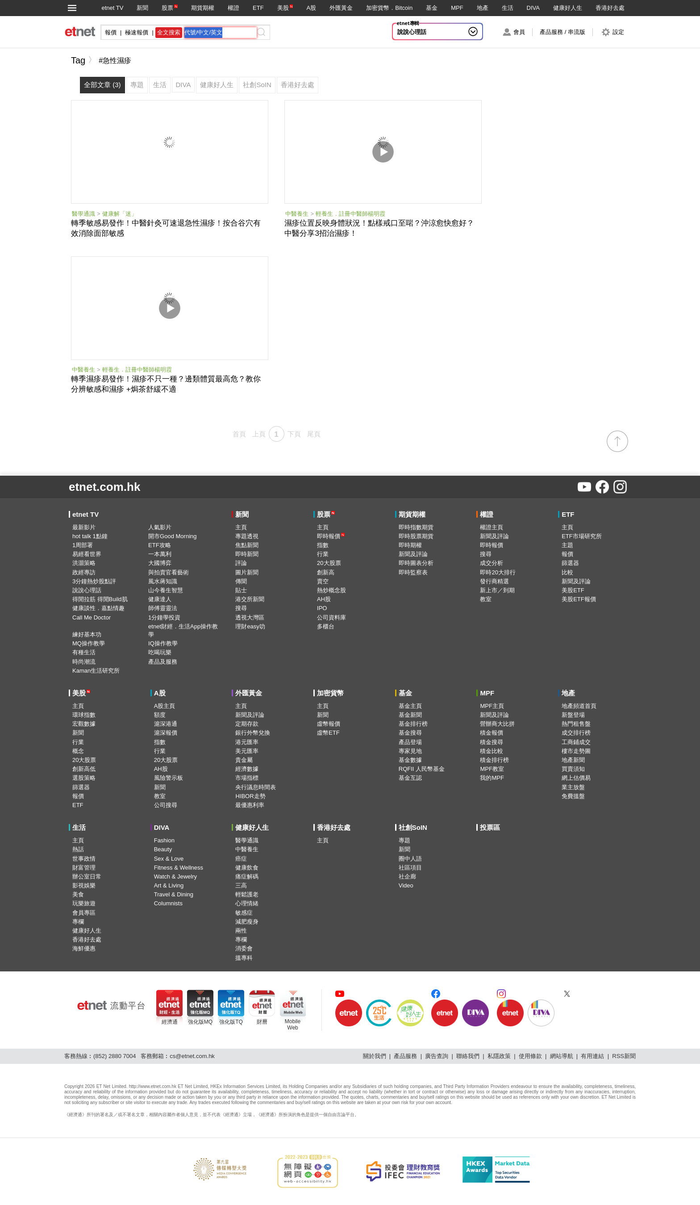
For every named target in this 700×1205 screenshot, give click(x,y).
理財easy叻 (250, 626)
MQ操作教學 (88, 643)
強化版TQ (231, 1022)
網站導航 (561, 1056)
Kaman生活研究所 (96, 670)
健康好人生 (567, 7)
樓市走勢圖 (576, 751)
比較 (567, 572)
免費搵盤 (573, 796)
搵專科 (244, 957)
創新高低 (84, 769)
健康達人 (159, 599)
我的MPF (492, 777)
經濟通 (170, 1022)
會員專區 (84, 912)
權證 (233, 7)
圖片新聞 (246, 572)
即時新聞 (246, 554)
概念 (78, 751)
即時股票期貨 (416, 536)
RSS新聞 (624, 1056)
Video (406, 885)
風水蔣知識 (162, 581)
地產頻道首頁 (579, 706)
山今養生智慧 (165, 590)
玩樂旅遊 (84, 903)
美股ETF (573, 590)
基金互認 (410, 777)
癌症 (241, 858)
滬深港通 (165, 723)
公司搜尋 (165, 805)
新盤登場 (573, 714)
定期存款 (246, 723)
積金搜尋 (491, 742)
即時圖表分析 (416, 563)
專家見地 (410, 751)
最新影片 (84, 527)
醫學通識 (83, 213)
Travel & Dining (173, 894)
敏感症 (244, 912)
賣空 (323, 581)
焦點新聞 (246, 545)
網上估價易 (576, 777)
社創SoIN (413, 827)
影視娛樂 (84, 885)
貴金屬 (244, 760)
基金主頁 (410, 706)
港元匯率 (246, 742)
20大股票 (329, 563)
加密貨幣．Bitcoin (389, 7)
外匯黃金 (341, 7)
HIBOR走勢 (250, 796)
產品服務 (405, 1056)
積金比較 (491, 751)
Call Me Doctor (91, 617)
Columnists (168, 903)
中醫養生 (296, 213)
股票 (167, 7)
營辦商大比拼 (497, 723)
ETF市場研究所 (582, 536)
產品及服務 (162, 661)
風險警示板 (168, 777)
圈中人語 (410, 858)
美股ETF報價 (579, 599)
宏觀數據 (84, 723)
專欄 (78, 921)
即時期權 (410, 545)
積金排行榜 (494, 760)
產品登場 (410, 742)
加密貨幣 (330, 693)
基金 (432, 7)
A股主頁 (164, 706)
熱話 (78, 849)
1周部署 (82, 545)
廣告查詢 (436, 1056)
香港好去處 (610, 7)
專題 (404, 840)
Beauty (163, 849)
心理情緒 (246, 903)
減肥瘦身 (246, 921)
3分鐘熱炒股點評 (94, 581)
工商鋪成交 (576, 742)
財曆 (262, 1022)
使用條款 (530, 1056)
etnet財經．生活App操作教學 (183, 630)
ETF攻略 (159, 545)
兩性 (241, 930)
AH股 (324, 599)
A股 (311, 7)
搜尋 (241, 608)
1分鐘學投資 (164, 617)
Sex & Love (169, 858)
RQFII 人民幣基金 (422, 769)
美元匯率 (246, 751)
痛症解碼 (246, 876)
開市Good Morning (172, 536)
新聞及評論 (413, 554)
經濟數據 (246, 769)
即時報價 (331, 536)
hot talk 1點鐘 (90, 536)
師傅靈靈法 (162, 608)
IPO (322, 608)
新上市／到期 (497, 590)
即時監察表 (413, 572)
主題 (567, 545)
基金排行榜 (413, 723)
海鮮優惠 (84, 948)
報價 (567, 554)
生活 (507, 7)
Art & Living (168, 885)
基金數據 (410, 760)
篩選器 (570, 563)
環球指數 (84, 714)
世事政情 (84, 858)
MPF (457, 7)
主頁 (241, 527)
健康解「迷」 (119, 213)
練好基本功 (86, 634)
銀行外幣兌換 (252, 732)
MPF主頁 (492, 706)
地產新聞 (573, 760)
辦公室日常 (86, 876)
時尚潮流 (84, 661)
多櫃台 (325, 626)
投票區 (490, 827)
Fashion (164, 840)
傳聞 (241, 581)
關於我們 (374, 1056)
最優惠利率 (249, 805)
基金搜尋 (410, 732)
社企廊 (407, 876)
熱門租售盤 (576, 723)
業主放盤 (573, 787)
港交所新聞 (249, 599)
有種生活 (84, 652)
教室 (486, 599)
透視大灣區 (249, 617)
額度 (160, 714)
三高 (241, 885)
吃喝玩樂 (159, 652)
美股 (283, 7)
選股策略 (84, 777)
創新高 (325, 572)
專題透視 (246, 536)
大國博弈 (159, 563)
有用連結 (592, 1056)
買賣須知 (573, 769)
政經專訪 (84, 572)
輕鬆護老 (246, 894)
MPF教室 (492, 769)
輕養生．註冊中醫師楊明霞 (350, 213)
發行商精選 (494, 581)
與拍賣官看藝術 (168, 572)
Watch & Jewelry (175, 876)
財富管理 (84, 867)
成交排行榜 (576, 732)
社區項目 (410, 867)
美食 (78, 894)
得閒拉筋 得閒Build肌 (100, 599)
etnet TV (112, 7)
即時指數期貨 (416, 527)
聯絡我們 (467, 1056)
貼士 (241, 590)
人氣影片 (159, 527)
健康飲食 (246, 867)
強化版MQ (200, 1022)
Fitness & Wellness (178, 867)
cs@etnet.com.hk (192, 1056)
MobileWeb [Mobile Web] (292, 1024)
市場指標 (246, 777)
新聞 (142, 7)
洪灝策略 (84, 563)
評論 (241, 563)
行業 (323, 554)
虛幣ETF (328, 732)
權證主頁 (491, 527)
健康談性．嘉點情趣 (98, 608)
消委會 (244, 948)
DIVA (533, 7)
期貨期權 (202, 7)
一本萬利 (159, 554)
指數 (323, 545)
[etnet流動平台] (111, 1005)
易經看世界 (86, 554)
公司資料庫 (331, 617)
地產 (482, 7)
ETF (258, 7)
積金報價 (491, 732)
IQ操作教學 (163, 643)
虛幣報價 (328, 723)
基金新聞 (410, 714)
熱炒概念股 (331, 590)
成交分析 (491, 563)
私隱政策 (499, 1056)
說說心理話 (411, 32)
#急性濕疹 (115, 60)
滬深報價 (165, 732)
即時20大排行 (497, 572)
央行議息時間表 (255, 787)
